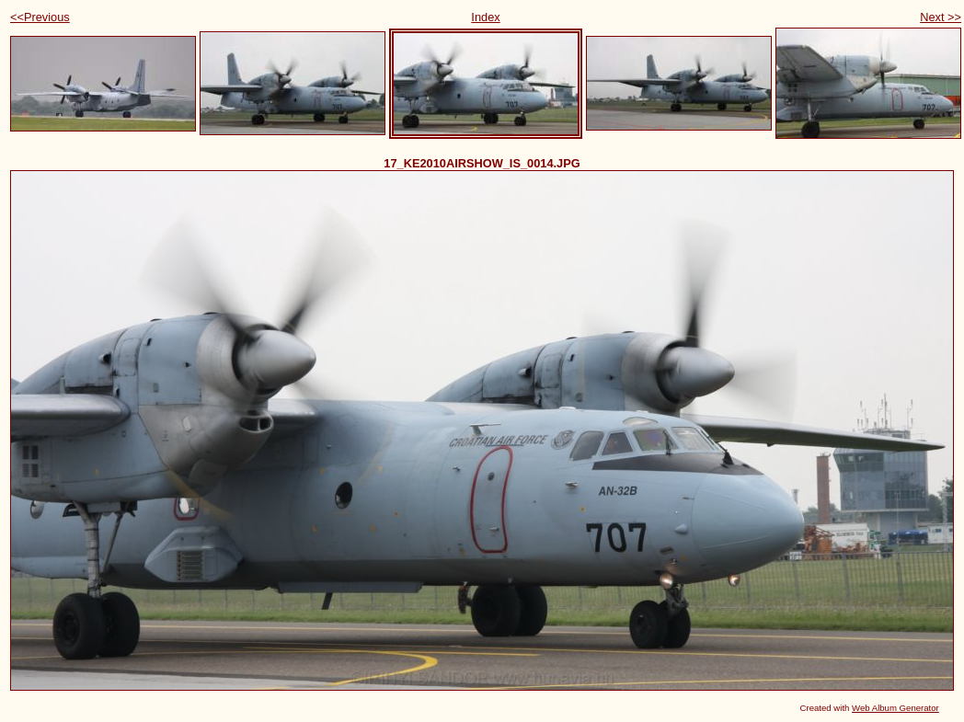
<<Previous (40, 17)
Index (485, 17)
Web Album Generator (895, 708)
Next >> (940, 17)
